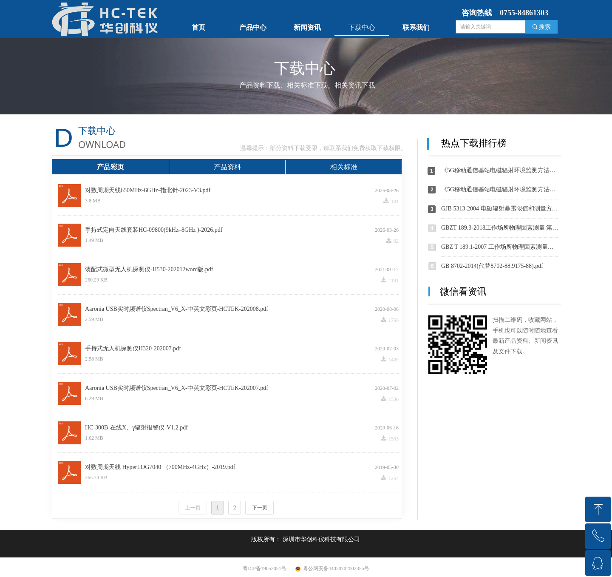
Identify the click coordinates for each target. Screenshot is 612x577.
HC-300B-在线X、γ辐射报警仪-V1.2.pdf (136, 427)
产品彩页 (110, 167)
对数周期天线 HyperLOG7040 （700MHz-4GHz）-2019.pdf (160, 467)
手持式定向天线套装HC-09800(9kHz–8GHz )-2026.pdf (154, 230)
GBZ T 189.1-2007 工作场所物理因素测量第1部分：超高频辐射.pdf (501, 247)
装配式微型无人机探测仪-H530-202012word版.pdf (149, 269)
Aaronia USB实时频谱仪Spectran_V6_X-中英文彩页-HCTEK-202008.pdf (176, 309)
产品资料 (227, 167)
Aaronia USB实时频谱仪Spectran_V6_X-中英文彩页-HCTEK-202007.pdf (176, 388)
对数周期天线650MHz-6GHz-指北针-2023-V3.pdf (147, 190)
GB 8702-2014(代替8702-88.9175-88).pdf (492, 266)
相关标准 (343, 167)
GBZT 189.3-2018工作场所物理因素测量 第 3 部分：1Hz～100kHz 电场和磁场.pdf (501, 228)
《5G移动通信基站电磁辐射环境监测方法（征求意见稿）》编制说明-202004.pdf (501, 170)
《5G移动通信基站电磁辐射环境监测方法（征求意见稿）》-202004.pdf (501, 189)
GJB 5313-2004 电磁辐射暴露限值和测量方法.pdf (501, 208)
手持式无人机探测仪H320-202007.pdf (133, 348)
